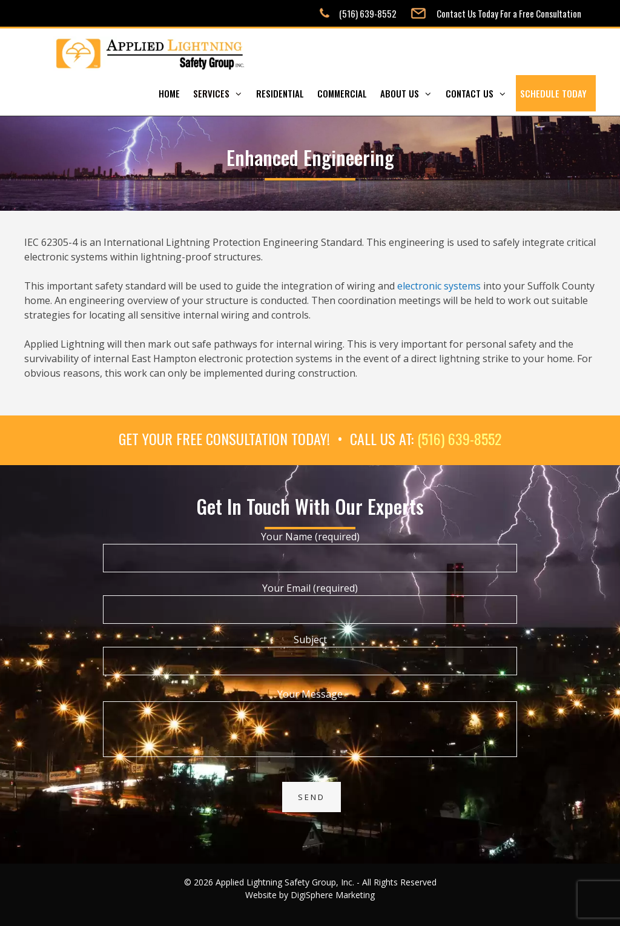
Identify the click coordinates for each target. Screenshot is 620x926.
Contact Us (481, 93)
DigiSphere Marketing (333, 895)
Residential (280, 93)
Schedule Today (553, 93)
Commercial (342, 93)
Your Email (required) (310, 598)
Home (169, 93)
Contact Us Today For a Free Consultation (509, 13)
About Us (410, 93)
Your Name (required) (310, 547)
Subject (310, 650)
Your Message (310, 701)
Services (222, 93)
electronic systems (439, 286)
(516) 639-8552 (368, 13)
